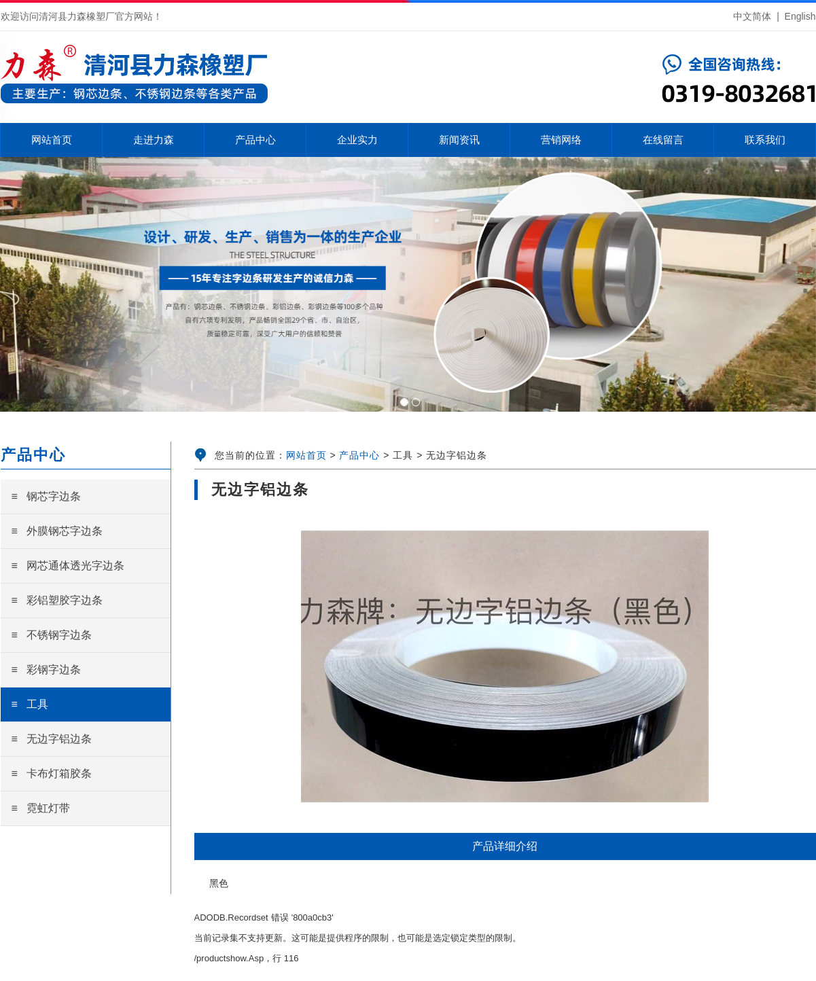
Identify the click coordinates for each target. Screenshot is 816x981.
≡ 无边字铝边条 (52, 739)
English (800, 16)
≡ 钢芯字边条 (47, 496)
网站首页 (306, 455)
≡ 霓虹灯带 (41, 808)
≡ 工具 (30, 704)
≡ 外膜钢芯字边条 (57, 531)
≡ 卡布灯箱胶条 (52, 773)
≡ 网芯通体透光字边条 (68, 565)
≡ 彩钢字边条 (47, 669)
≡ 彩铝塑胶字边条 (57, 600)
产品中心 (359, 455)
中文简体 (752, 16)
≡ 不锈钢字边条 (52, 635)
